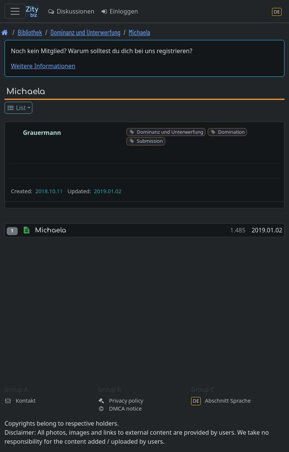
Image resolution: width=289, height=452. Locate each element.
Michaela (139, 32)
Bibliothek (30, 32)
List (16, 108)
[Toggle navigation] (15, 11)
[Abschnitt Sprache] (276, 11)
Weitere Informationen (43, 66)
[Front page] (4, 32)
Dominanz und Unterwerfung (85, 32)
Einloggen (119, 11)
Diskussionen (70, 11)
